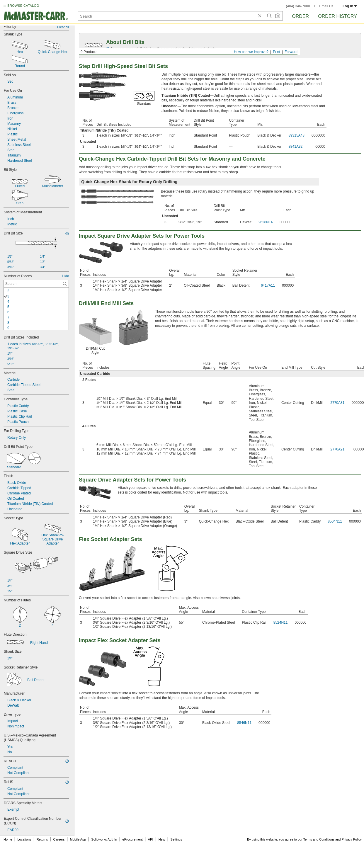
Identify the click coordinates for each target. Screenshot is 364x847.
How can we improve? (251, 52)
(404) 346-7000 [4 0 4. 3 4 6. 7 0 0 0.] (298, 6)
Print (276, 52)
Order (300, 16)
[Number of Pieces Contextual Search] (36, 284)
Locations (24, 839)
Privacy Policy (352, 839)
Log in (350, 6)
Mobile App (78, 839)
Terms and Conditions (318, 839)
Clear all (63, 27)
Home (8, 839)
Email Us (326, 6)
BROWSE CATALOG (23, 5)
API (150, 839)
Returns (42, 839)
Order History (337, 16)
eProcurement (133, 839)
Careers (58, 839)
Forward (291, 52)
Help (162, 839)
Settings (176, 839)
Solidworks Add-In (104, 839)
